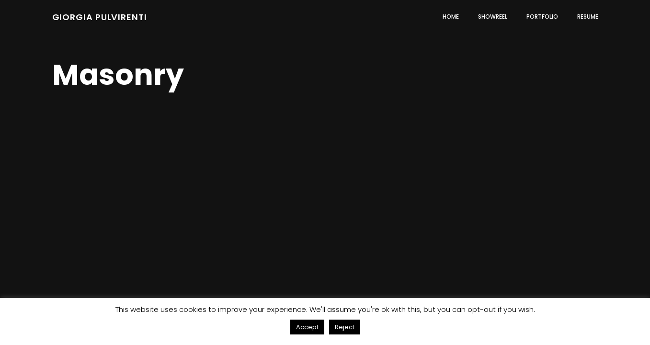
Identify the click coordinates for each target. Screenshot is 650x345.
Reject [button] (344, 327)
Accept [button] (307, 327)
